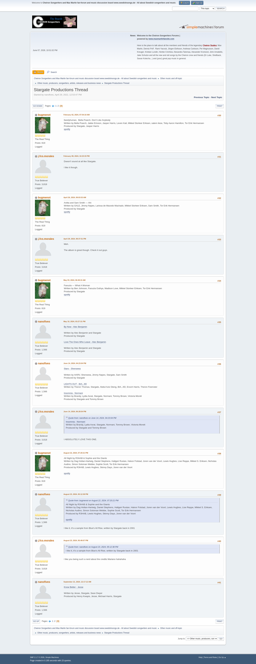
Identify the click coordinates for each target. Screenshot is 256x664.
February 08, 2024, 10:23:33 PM (76, 156)
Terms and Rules (210, 657)
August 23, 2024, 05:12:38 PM (76, 494)
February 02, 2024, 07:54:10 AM (77, 115)
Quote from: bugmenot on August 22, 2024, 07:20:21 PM (93, 500)
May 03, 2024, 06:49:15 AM (74, 280)
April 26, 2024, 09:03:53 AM (75, 197)
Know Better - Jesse (73, 587)
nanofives (44, 321)
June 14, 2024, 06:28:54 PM (75, 411)
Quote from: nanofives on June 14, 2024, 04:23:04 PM (92, 418)
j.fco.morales (46, 156)
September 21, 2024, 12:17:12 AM (77, 582)
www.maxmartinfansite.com (161, 39)
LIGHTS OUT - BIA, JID (75, 384)
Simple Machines (52, 657)
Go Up (36, 621)
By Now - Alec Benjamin (75, 327)
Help (200, 657)
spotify (67, 129)
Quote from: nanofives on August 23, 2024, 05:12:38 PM (93, 547)
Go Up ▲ (222, 657)
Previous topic (201, 97)
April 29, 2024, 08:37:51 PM (75, 239)
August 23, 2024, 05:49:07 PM (76, 540)
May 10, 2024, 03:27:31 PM (74, 321)
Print (219, 106)
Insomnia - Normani (73, 393)
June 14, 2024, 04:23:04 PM (75, 363)
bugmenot (44, 114)
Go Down (37, 106)
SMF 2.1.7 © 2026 (37, 657)
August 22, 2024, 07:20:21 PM (76, 453)
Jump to (181, 639)
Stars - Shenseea (72, 368)
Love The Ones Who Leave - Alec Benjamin (85, 342)
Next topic (216, 97)
